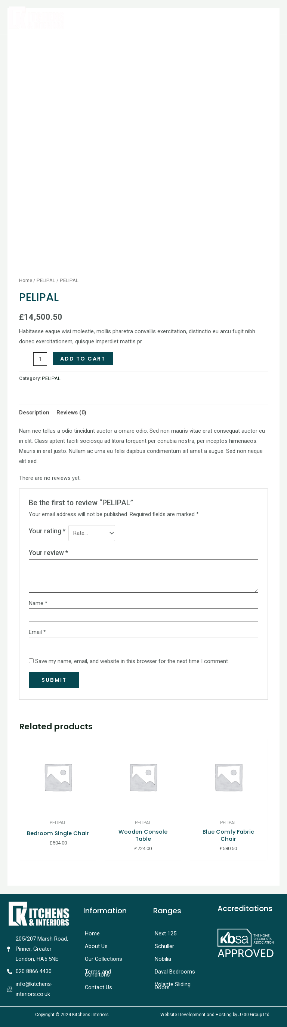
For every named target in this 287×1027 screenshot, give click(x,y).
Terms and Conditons (98, 973)
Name (38, 603)
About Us (96, 946)
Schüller (164, 946)
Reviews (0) (71, 412)
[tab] (34, 412)
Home (25, 280)
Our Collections (103, 959)
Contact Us (98, 987)
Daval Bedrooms (175, 971)
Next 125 (165, 933)
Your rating (47, 531)
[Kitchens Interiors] (36, 17)
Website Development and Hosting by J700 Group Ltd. (215, 1014)
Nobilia (163, 959)
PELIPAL (46, 280)
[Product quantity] (40, 359)
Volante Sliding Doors (173, 986)
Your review (48, 553)
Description (34, 412)
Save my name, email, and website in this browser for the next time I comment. (132, 661)
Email (37, 632)
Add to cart (82, 358)
